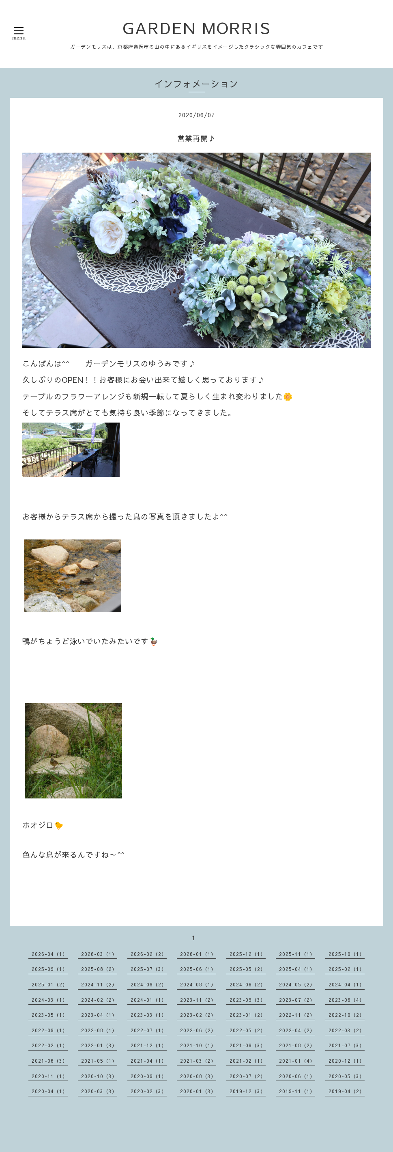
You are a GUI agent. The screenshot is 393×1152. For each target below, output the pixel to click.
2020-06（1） (297, 1076)
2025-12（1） (248, 954)
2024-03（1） (50, 1000)
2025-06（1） (198, 969)
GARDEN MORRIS (196, 28)
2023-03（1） (149, 1015)
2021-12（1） (149, 1045)
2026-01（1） (198, 954)
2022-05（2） (248, 1030)
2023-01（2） (248, 1015)
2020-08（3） (198, 1076)
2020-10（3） (99, 1076)
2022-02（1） (50, 1045)
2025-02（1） (347, 969)
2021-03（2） (198, 1060)
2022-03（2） (347, 1030)
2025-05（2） (248, 969)
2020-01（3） (198, 1091)
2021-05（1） (99, 1060)
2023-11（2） (198, 1000)
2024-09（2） (149, 984)
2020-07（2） (248, 1076)
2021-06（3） (50, 1060)
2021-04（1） (149, 1060)
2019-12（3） (248, 1091)
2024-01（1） (149, 1000)
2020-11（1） (50, 1076)
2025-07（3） (149, 969)
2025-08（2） (99, 969)
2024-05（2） (297, 984)
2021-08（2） (297, 1045)
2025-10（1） (347, 954)
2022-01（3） (99, 1045)
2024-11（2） (99, 984)
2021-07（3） (347, 1045)
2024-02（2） (99, 1000)
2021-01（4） (297, 1060)
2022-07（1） (149, 1030)
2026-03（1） (99, 954)
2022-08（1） (99, 1030)
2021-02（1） (248, 1060)
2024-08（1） (198, 984)
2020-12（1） (347, 1060)
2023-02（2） (198, 1015)
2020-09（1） (149, 1076)
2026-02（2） (149, 954)
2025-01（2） (50, 984)
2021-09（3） (248, 1045)
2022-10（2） (347, 1015)
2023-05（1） (50, 1015)
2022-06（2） (198, 1030)
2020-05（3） (347, 1076)
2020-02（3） (149, 1091)
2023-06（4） (347, 1000)
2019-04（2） (347, 1091)
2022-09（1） (50, 1030)
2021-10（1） (198, 1045)
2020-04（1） (50, 1091)
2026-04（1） (50, 954)
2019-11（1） (297, 1091)
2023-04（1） (99, 1015)
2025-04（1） (297, 969)
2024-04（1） (347, 984)
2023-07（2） (297, 1000)
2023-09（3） (248, 1000)
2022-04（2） (297, 1030)
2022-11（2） (297, 1015)
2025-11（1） (297, 954)
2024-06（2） (248, 984)
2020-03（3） (99, 1091)
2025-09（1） (50, 969)
